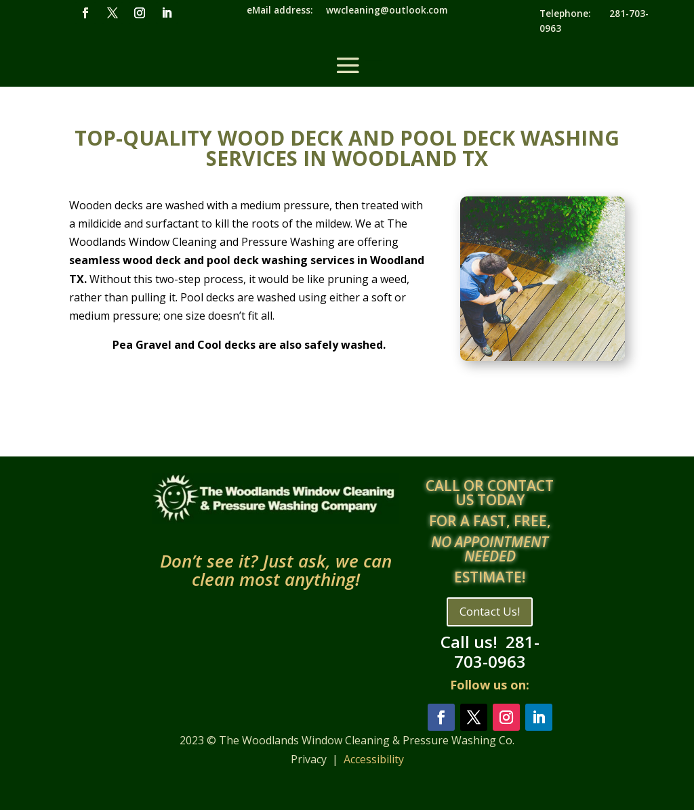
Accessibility (374, 759)
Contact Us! (490, 611)
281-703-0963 (496, 652)
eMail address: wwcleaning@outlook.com (347, 10)
